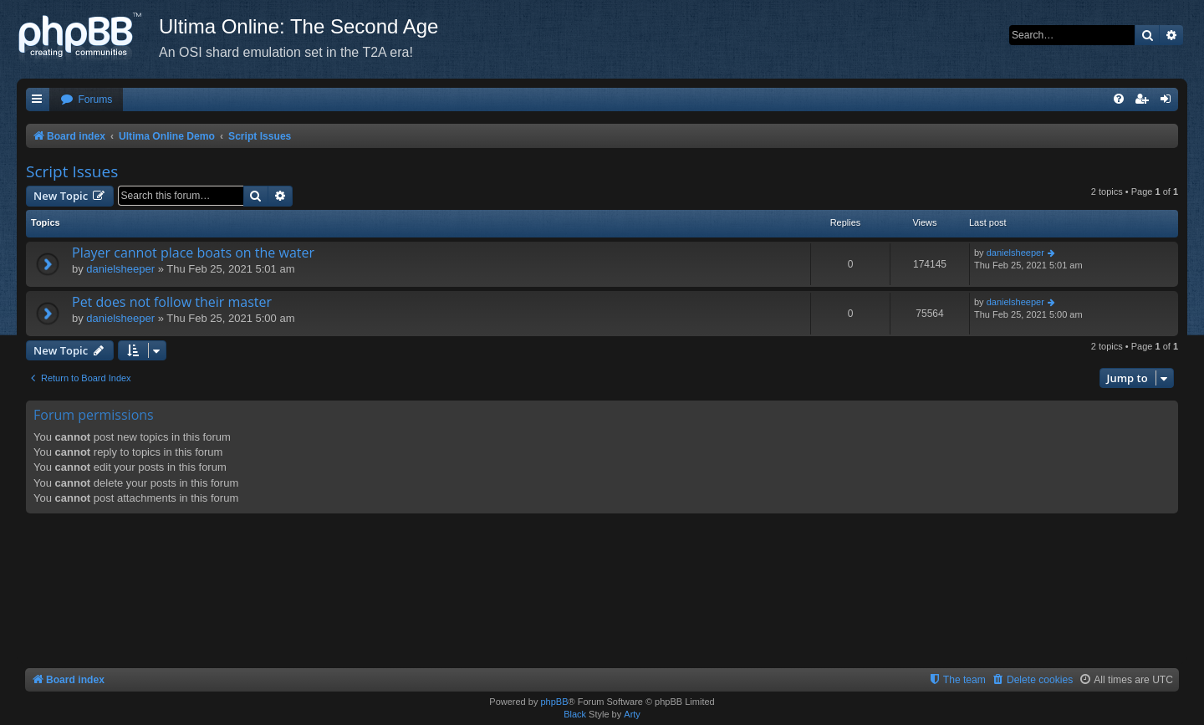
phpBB (554, 702)
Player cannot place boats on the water (193, 252)
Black (575, 714)
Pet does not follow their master (172, 302)
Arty (632, 714)
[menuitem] (86, 100)
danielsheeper (120, 269)
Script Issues (72, 171)
